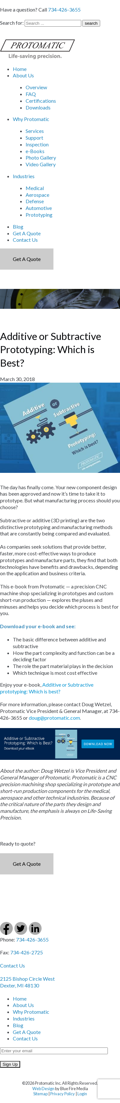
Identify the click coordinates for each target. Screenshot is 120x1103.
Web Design (43, 1088)
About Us (23, 75)
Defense (35, 201)
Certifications (41, 101)
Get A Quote (27, 233)
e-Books (35, 151)
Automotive (39, 208)
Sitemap (40, 1093)
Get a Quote (27, 259)
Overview (36, 87)
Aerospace (37, 195)
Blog (18, 226)
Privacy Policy (62, 1093)
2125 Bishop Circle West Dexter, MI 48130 (27, 982)
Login (82, 1093)
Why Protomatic (31, 119)
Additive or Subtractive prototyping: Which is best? (46, 688)
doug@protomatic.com (54, 718)
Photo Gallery (41, 157)
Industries (24, 176)
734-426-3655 (64, 9)
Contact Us (25, 240)
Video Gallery (41, 164)
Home (20, 69)
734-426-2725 (26, 952)
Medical (35, 188)
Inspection (37, 144)
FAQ (31, 94)
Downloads (38, 107)
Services (35, 131)
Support (34, 138)
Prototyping (39, 215)
